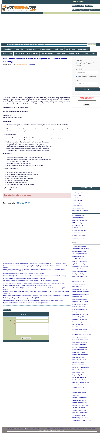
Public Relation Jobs (78, 372)
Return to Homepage (78, 1)
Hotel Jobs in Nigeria (78, 322)
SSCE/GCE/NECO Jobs (79, 218)
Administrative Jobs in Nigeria (80, 248)
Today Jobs (19, 49)
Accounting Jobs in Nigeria (79, 253)
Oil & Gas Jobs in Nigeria (79, 359)
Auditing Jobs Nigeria (78, 256)
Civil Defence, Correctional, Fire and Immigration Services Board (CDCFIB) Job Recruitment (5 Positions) (30, 280)
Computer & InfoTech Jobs (79, 276)
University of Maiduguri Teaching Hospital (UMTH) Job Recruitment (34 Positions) (24, 278)
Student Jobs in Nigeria (78, 400)
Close (93, 53)
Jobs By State (61, 53)
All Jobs (85, 53)
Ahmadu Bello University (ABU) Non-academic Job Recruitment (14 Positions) (23, 273)
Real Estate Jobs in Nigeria (80, 380)
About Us (18, 428)
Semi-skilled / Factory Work (80, 412)
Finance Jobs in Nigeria (79, 306)
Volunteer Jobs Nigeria (78, 415)
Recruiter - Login (95, 9)
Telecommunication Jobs (79, 410)
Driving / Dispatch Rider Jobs (80, 291)
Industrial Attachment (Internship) (81, 327)
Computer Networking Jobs (80, 354)
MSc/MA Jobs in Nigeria (79, 235)
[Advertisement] (51, 28)
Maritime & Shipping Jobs (79, 347)
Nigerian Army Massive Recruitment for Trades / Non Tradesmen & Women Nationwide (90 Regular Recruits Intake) (33, 300)
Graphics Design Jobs (78, 317)
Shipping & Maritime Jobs (79, 397)
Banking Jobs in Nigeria (79, 274)
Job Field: (79, 69)
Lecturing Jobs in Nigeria (79, 337)
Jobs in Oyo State (77, 200)
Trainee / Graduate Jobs (79, 246)
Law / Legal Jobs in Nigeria (80, 339)
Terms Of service (36, 428)
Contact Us (12, 428)
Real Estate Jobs (77, 296)
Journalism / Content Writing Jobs (81, 332)
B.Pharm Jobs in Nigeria (79, 230)
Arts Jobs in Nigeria (77, 259)
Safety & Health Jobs (78, 387)
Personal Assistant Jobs (79, 365)
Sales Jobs (75, 395)
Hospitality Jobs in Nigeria (79, 319)
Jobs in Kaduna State (78, 208)
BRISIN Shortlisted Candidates (90, 428)
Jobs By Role (19, 53)
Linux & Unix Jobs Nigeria (79, 342)
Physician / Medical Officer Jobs (81, 370)
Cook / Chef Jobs (77, 286)
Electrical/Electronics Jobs (79, 299)
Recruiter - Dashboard (78, 5)
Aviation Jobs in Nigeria (79, 269)
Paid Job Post (89, 5)
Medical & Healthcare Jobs (79, 349)
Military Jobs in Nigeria (78, 352)
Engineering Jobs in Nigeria (80, 301)
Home (8, 428)
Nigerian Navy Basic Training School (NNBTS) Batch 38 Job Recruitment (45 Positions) (25, 302)
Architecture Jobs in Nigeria (80, 266)
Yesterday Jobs (31, 49)
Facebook (62, 428)
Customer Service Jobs (78, 281)
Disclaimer (23, 428)
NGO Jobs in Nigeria (78, 357)
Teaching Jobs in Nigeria (79, 407)
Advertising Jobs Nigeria (79, 251)
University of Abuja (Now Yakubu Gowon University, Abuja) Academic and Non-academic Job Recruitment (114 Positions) (34, 276)
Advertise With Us (55, 428)
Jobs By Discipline (47, 53)
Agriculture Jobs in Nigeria (79, 264)
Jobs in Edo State (77, 205)
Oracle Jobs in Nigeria (78, 362)
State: (78, 80)
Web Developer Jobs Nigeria (80, 418)
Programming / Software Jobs (80, 375)
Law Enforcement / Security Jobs (81, 334)
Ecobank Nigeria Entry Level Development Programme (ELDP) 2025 (21, 298)
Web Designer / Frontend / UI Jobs (82, 420)
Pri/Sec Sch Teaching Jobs (79, 377)
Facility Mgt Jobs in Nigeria (79, 304)
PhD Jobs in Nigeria (78, 238)
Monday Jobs (70, 49)
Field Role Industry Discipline (85, 64)
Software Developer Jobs (79, 402)
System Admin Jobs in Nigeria (80, 405)
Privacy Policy (29, 428)
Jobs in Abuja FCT (77, 195)
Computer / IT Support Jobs (80, 279)
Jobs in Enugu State (78, 203)
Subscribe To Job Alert (45, 428)
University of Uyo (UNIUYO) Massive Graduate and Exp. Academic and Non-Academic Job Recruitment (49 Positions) (33, 283)
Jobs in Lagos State (77, 193)
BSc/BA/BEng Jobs (77, 225)
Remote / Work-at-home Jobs (80, 382)
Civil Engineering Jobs (78, 284)
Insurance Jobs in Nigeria (79, 329)
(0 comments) (32, 64)
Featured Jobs (7, 49)
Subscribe (87, 104)
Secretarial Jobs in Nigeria (79, 390)
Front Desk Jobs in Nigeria (79, 309)
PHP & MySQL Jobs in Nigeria (80, 367)
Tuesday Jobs (58, 49)
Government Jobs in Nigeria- (80, 314)
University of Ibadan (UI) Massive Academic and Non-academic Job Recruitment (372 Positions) (28, 285)
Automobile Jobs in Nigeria (79, 271)
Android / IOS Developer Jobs (80, 261)
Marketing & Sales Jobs (79, 344)
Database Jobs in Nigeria (79, 289)
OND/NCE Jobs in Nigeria (79, 220)
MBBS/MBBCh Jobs (78, 233)
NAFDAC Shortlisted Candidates (75, 428)
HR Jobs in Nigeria (77, 324)
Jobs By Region (74, 53)
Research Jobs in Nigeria (79, 385)
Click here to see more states (80, 210)
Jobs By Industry (32, 53)
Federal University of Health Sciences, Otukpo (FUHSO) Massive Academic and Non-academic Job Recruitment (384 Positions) (36, 295)
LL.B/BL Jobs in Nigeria (79, 228)
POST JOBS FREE (86, 187)
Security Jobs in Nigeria (79, 392)
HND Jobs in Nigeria (78, 223)
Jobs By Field (7, 53)
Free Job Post (85, 9)
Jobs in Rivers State (78, 198)
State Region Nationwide (86, 76)
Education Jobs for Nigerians (80, 294)
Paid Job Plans (76, 9)
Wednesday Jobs (45, 49)
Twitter (66, 428)
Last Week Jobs (83, 49)
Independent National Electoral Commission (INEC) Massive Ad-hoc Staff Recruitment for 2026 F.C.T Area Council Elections (35, 263)
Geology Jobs (76, 312)
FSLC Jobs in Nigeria (78, 215)
